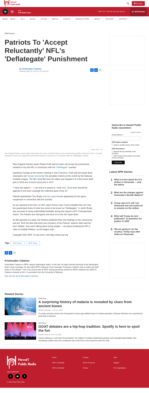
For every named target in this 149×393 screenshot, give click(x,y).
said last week (49, 201)
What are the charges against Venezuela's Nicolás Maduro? (128, 199)
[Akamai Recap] (127, 92)
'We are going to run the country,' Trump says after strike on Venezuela (127, 237)
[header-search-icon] (129, 6)
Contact (85, 363)
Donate (140, 6)
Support (116, 368)
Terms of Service (89, 368)
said (64, 193)
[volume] (12, 17)
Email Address (118, 140)
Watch (55, 24)
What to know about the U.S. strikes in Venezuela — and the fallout (128, 187)
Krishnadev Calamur (31, 74)
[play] (5, 17)
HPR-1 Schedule (58, 368)
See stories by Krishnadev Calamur (22, 281)
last (29, 225)
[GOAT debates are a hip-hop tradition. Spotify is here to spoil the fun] (20, 336)
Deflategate (62, 172)
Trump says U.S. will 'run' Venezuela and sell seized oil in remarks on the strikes (128, 211)
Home (5, 24)
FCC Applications (119, 373)
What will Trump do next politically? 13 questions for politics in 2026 (128, 224)
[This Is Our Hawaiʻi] (127, 265)
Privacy (85, 373)
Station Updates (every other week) (126, 150)
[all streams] (138, 17)
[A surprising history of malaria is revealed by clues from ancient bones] (20, 311)
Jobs (115, 363)
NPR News (10, 39)
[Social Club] (127, 55)
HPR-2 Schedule (58, 373)
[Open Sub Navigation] (17, 24)
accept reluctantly (36, 181)
